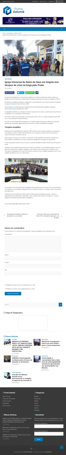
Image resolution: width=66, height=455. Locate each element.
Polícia (36, 403)
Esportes (36, 405)
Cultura (14, 339)
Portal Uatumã (28, 452)
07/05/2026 (15, 364)
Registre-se (51, 1)
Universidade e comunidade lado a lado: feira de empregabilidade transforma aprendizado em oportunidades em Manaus (51, 363)
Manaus (36, 396)
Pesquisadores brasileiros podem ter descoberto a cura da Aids (17, 215)
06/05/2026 (45, 370)
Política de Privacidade (9, 398)
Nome (7, 255)
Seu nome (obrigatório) (48, 425)
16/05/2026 (45, 347)
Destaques (8, 79)
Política (36, 401)
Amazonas (45, 339)
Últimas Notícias (11, 336)
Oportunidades (16, 372)
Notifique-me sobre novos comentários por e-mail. (20, 285)
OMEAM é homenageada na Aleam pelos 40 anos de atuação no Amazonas (22, 360)
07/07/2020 (8, 88)
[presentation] (18, 280)
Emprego (36, 410)
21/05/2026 (15, 353)
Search (60, 305)
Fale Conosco (43, 1)
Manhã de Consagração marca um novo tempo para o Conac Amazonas (51, 343)
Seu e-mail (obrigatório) (48, 432)
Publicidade (35, 1)
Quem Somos (6, 396)
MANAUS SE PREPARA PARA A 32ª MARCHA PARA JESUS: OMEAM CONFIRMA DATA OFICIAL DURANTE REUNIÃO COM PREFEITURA (22, 346)
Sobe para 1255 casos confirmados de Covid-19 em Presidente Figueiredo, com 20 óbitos (47, 216)
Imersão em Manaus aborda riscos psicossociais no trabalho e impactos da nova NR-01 (22, 377)
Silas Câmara (12, 109)
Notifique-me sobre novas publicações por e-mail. (20, 289)
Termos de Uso (7, 401)
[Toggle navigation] (4, 29)
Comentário (8, 234)
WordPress (48, 452)
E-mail (7, 262)
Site (6, 270)
